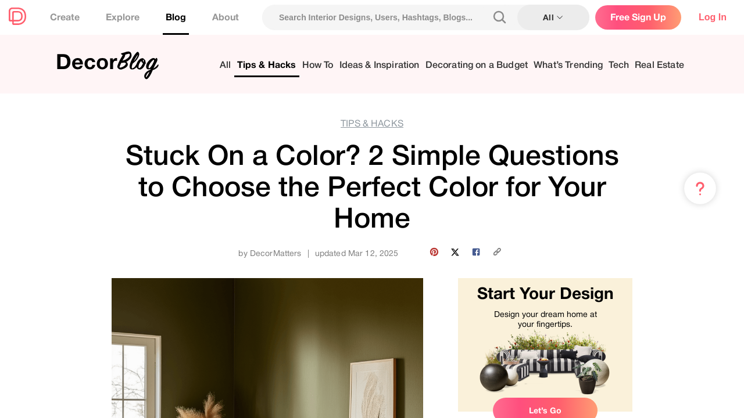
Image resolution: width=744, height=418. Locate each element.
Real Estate (659, 65)
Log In (713, 17)
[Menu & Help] (700, 188)
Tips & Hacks (266, 65)
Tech (619, 65)
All (225, 65)
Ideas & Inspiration (379, 65)
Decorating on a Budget (476, 65)
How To (318, 65)
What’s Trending (568, 65)
